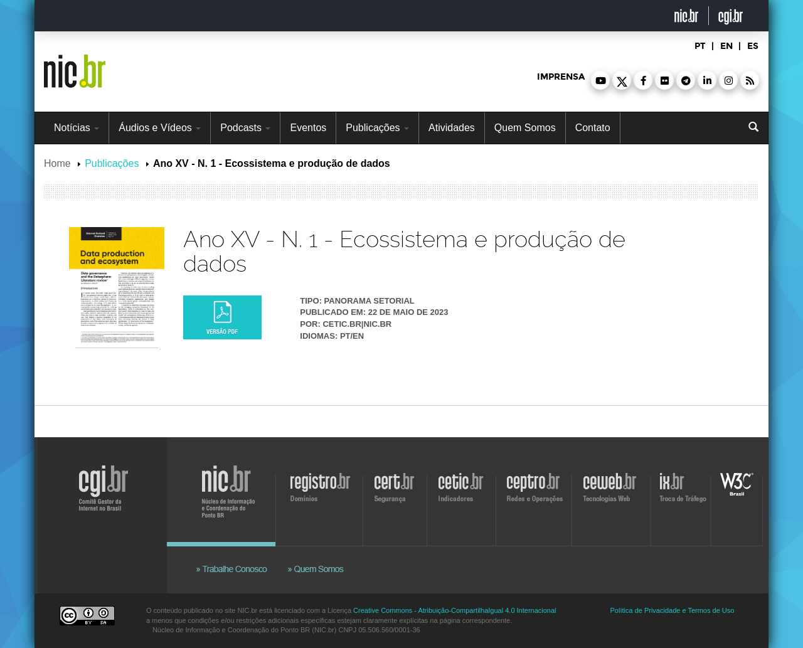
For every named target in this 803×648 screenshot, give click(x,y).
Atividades (451, 127)
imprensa (561, 77)
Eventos (308, 127)
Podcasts (245, 127)
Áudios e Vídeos (160, 127)
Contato (592, 127)
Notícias (76, 127)
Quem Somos (525, 127)
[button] (600, 80)
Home (57, 163)
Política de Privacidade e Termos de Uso (672, 610)
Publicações (377, 127)
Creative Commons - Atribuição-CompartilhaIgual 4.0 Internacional (454, 610)
